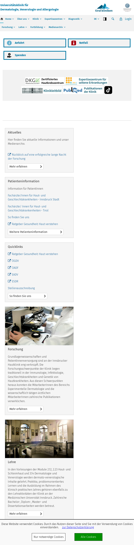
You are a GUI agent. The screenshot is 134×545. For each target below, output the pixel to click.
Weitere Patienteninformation (99, 250)
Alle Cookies (88, 537)
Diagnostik (74, 19)
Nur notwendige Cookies (49, 537)
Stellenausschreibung (21, 346)
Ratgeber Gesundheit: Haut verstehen (99, 242)
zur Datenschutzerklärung (78, 527)
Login (128, 19)
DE (95, 19)
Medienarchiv (56, 27)
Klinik (36, 19)
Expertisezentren (53, 19)
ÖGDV (15, 318)
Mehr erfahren (18, 256)
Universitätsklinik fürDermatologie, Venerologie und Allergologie (31, 7)
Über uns (22, 19)
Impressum (110, 505)
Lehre (21, 27)
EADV (15, 332)
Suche (113, 19)
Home (8, 19)
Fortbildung (36, 27)
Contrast (105, 19)
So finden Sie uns (83, 235)
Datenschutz (125, 505)
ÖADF (15, 325)
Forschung (7, 27)
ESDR (15, 339)
